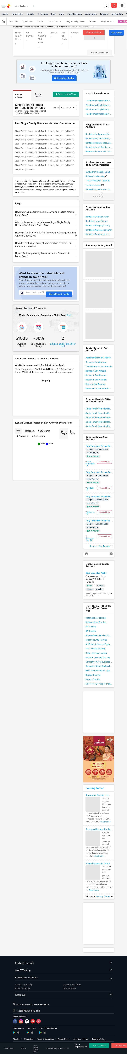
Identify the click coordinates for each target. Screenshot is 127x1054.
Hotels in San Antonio (95, 384)
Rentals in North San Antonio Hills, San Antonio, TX (98, 147)
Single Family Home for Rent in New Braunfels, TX (98, 422)
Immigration (117, 15)
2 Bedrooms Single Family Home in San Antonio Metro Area (98, 105)
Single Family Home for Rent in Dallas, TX (52, 148)
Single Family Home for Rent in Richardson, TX (54, 152)
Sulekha (9, 6)
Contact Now (104, 462)
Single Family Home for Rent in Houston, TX (33, 144)
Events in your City (23, 984)
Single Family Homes (75, 22)
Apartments (27, 22)
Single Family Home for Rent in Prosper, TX (74, 161)
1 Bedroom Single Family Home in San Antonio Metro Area (98, 101)
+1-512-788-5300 (24, 1004)
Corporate (63, 995)
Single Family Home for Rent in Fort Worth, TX (54, 144)
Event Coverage (22, 988)
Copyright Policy (98, 1039)
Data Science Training (95, 618)
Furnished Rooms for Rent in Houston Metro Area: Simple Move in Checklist (98, 829)
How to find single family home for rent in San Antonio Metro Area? (46, 255)
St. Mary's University (96, 176)
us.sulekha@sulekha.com (28, 1011)
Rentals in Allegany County (97, 226)
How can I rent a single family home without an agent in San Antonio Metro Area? (46, 234)
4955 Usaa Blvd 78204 (95, 573)
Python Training (92, 679)
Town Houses (55, 22)
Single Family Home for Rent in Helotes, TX (98, 417)
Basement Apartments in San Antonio (98, 388)
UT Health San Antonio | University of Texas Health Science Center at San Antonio (98, 189)
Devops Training (92, 675)
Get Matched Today (64, 78)
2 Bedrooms (44, 432)
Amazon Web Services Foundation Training (98, 635)
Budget (74, 32)
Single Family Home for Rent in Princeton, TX (54, 165)
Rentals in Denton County (97, 217)
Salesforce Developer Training (98, 684)
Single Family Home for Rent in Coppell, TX (74, 148)
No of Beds (64, 35)
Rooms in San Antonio (101, 546)
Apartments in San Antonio (98, 358)
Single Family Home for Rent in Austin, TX (52, 131)
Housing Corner (94, 788)
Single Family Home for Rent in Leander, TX (33, 135)
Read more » (105, 822)
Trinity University (94, 185)
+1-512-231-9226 (42, 1004)
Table (72, 434)
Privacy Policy (63, 1039)
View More (98, 196)
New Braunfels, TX (90, 463)
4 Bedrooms (38, 438)
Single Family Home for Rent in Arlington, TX (74, 144)
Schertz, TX (90, 513)
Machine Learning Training (97, 657)
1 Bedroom (29, 432)
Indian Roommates (20, 27)
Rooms (93, 22)
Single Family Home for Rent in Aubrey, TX (53, 161)
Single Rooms (107, 22)
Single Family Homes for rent (63, 347)
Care (61, 15)
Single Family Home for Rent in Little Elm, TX (33, 161)
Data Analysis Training (95, 622)
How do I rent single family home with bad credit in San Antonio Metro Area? (46, 245)
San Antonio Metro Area (42, 37)
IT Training (42, 15)
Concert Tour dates (72, 984)
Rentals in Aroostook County (98, 230)
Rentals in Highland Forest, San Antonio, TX (98, 138)
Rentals (30, 15)
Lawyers (104, 15)
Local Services (74, 15)
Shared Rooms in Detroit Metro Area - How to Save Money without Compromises (98, 863)
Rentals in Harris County (96, 221)
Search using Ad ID (99, 52)
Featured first (67, 107)
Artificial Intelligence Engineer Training (98, 644)
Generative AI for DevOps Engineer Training (98, 666)
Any (18, 432)
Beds (69, 317)
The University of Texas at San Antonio (98, 181)
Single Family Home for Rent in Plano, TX (32, 156)
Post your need (99, 1045)
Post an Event (69, 988)
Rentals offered (19, 95)
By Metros (30, 34)
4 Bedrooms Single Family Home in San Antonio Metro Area (98, 114)
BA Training (90, 627)
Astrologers (91, 15)
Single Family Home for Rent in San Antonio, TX (35, 131)
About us (16, 1039)
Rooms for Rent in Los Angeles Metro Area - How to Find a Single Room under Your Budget (98, 795)
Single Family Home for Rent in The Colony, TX (75, 152)
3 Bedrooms (23, 438)
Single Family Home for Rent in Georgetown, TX (55, 139)
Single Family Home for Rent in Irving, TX (32, 148)
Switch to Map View (66, 94)
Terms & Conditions (45, 1039)
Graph (64, 434)
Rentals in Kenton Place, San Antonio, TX (98, 143)
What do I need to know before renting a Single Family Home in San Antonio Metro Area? (46, 224)
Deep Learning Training (96, 653)
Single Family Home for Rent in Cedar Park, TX (75, 131)
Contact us (28, 1039)
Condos (41, 22)
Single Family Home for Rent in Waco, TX (73, 139)
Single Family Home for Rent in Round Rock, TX (55, 135)
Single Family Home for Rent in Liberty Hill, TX (75, 135)
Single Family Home (18, 35)
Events (5, 15)
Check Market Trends (59, 293)
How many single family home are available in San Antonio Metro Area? (46, 213)
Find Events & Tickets (63, 977)
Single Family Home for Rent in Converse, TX (98, 413)
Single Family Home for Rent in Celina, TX (73, 165)
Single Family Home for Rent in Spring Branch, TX (98, 426)
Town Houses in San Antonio (98, 366)
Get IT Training (63, 970)
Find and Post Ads (63, 963)
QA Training (90, 631)
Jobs (53, 15)
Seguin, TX (89, 489)
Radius (53, 32)
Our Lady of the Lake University (98, 172)
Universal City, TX (89, 539)
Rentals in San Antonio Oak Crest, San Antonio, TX (98, 152)
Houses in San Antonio (95, 375)
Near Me (14, 22)
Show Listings (94, 32)
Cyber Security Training (96, 640)
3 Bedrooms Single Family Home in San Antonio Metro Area (98, 109)
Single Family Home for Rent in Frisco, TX (73, 156)
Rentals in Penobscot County (98, 234)
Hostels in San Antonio (95, 380)
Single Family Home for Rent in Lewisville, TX (34, 152)
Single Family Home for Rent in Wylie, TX (52, 156)
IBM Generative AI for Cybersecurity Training (98, 671)
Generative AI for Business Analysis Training (98, 662)
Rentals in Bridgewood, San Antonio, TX (98, 134)
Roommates (17, 15)
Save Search (116, 33)
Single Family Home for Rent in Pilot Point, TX (34, 169)
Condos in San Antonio (95, 362)
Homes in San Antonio (95, 371)
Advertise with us (80, 1039)
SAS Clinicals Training (95, 649)
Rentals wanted (39, 95)
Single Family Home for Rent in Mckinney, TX (33, 165)
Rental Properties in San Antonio (52, 27)
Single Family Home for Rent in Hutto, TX (32, 139)
